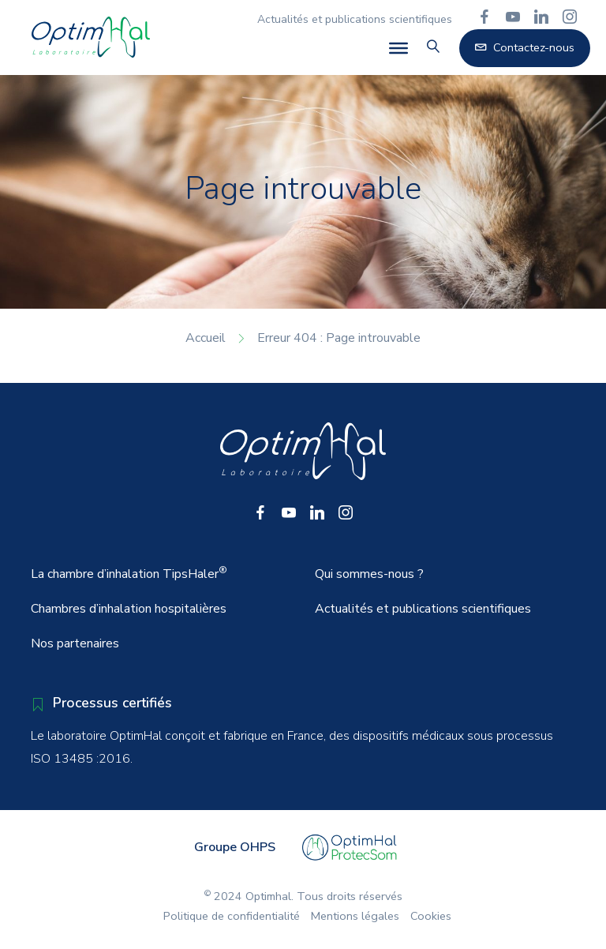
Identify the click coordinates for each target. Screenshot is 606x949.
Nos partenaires (75, 643)
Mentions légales (355, 916)
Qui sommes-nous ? (369, 574)
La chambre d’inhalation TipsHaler (129, 574)
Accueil (205, 338)
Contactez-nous (524, 47)
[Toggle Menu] (398, 48)
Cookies (430, 916)
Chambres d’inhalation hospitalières (128, 608)
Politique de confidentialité (231, 916)
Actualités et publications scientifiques (354, 19)
